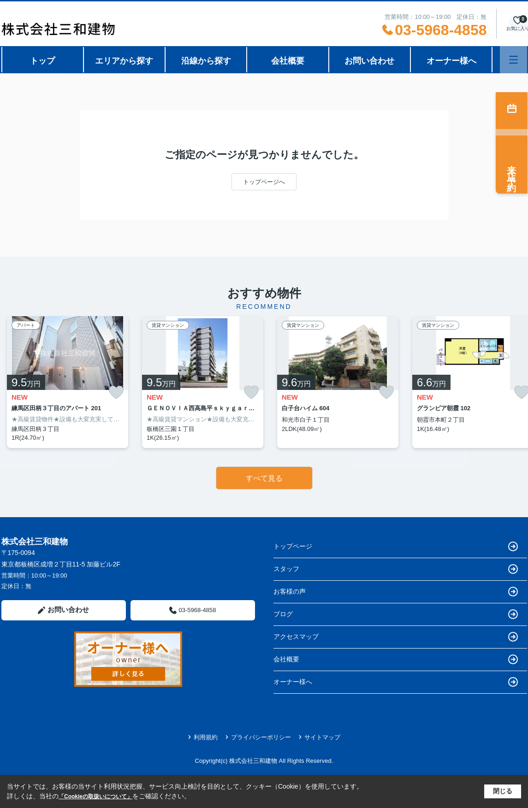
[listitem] (67, 382)
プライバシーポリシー (258, 737)
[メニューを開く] (513, 60)
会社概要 (287, 60)
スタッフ (395, 569)
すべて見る (264, 478)
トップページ (395, 546)
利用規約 (203, 737)
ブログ (395, 614)
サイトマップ (319, 737)
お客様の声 (395, 591)
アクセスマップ (395, 637)
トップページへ (264, 181)
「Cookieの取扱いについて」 (95, 796)
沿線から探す (206, 60)
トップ (42, 60)
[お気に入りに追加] (116, 392)
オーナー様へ (451, 60)
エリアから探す (124, 60)
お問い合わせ (369, 60)
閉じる (502, 791)
